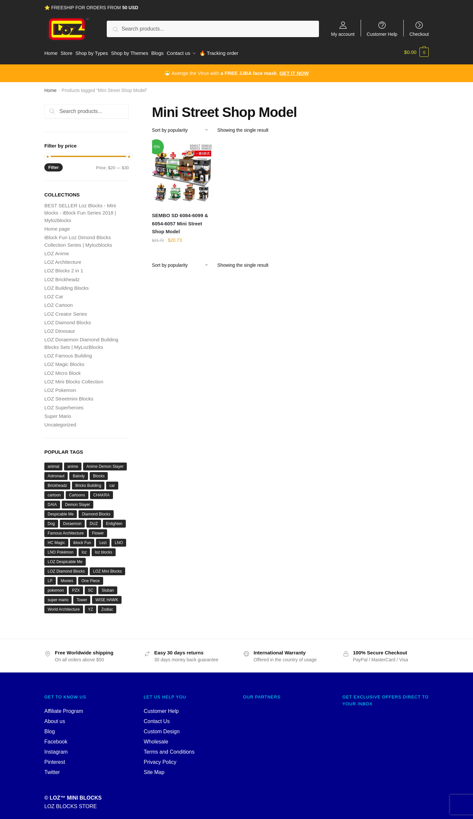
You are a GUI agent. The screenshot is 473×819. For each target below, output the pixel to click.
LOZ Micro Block (62, 371)
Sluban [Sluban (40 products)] (107, 588)
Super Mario (57, 414)
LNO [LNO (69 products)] (119, 540)
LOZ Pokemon (60, 388)
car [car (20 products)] (112, 483)
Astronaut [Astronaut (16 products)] (56, 473)
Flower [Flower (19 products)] (98, 531)
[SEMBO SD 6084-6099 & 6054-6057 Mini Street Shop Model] (183, 171)
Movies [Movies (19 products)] (67, 578)
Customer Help (382, 34)
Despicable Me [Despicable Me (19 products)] (61, 512)
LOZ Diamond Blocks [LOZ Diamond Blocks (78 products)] (66, 569)
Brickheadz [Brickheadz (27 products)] (57, 483)
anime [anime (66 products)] (72, 464)
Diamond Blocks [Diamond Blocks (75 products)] (96, 512)
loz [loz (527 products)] (84, 550)
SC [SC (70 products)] (91, 588)
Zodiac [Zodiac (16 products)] (107, 607)
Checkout (419, 34)
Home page (57, 226)
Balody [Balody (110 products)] (79, 473)
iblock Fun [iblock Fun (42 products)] (82, 540)
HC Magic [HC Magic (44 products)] (56, 540)
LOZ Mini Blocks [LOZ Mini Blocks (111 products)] (107, 569)
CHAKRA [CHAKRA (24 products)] (101, 492)
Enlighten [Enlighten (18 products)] (114, 521)
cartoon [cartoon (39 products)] (54, 492)
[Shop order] (182, 127)
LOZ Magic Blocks (64, 362)
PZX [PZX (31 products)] (75, 588)
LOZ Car (53, 294)
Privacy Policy (160, 759)
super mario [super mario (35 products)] (58, 597)
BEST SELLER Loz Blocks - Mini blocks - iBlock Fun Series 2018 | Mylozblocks (80, 210)
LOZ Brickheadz (62, 277)
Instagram (56, 749)
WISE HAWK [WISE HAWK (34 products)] (106, 597)
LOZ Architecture (62, 259)
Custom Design (162, 729)
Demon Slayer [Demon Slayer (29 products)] (77, 502)
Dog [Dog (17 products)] (51, 521)
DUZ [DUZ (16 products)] (94, 521)
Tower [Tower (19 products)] (82, 597)
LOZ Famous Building (68, 353)
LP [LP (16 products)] (50, 578)
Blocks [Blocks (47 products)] (98, 473)
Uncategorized (60, 422)
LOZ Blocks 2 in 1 (63, 268)
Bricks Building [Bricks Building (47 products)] (88, 483)
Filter (53, 165)
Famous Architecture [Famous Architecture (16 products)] (66, 531)
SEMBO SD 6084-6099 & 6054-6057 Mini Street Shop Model (180, 221)
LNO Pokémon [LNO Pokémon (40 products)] (61, 550)
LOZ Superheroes (63, 405)
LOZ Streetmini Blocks (68, 396)
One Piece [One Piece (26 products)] (90, 578)
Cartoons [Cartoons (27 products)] (77, 492)
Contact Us (157, 719)
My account (343, 34)
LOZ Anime (56, 251)
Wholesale (156, 739)
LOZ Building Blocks (66, 285)
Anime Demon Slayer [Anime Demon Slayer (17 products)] (105, 464)
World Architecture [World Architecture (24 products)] (64, 607)
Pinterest (54, 759)
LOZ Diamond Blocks (67, 320)
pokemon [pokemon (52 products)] (56, 588)
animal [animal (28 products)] (53, 464)
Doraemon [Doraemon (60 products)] (72, 521)
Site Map (154, 770)
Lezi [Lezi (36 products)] (102, 540)
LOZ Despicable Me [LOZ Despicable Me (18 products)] (65, 559)
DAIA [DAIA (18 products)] (52, 502)
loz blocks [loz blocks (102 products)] (103, 550)
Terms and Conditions (169, 749)
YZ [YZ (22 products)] (90, 607)
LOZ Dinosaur (59, 328)
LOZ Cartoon (58, 303)
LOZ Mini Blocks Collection (73, 379)
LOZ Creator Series (65, 311)
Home (50, 88)
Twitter (52, 770)
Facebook (55, 739)
